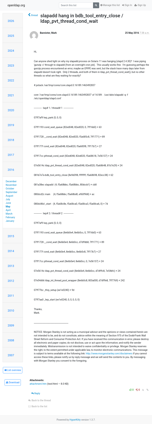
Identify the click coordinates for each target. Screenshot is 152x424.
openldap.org (16, 5)
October (10, 188)
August (9, 195)
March (9, 213)
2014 (11, 251)
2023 (11, 65)
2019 (11, 125)
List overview (12, 370)
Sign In (127, 5)
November (11, 185)
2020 (11, 110)
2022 (11, 80)
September (11, 192)
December (11, 181)
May (8, 206)
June (8, 203)
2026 (11, 21)
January (10, 221)
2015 (11, 236)
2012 (11, 280)
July (8, 199)
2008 (11, 340)
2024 (11, 50)
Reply (35, 393)
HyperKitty (75, 419)
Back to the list (37, 406)
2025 (11, 35)
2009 (11, 325)
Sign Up (140, 5)
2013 (11, 266)
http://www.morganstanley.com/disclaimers (109, 353)
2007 (11, 355)
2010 (11, 310)
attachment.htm (38, 383)
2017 (11, 155)
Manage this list (110, 5)
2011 (11, 295)
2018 (11, 140)
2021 (11, 95)
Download (12, 382)
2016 (11, 169)
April (8, 210)
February (10, 217)
